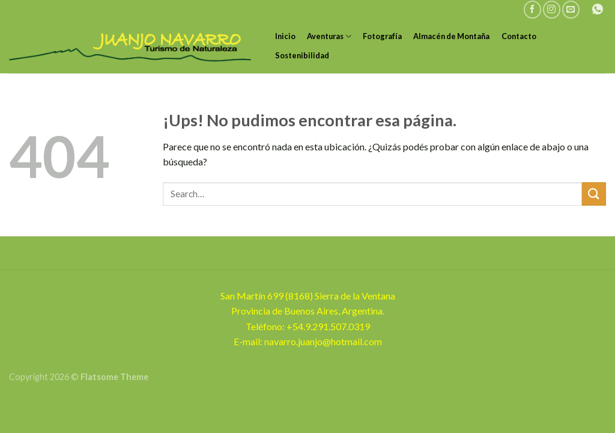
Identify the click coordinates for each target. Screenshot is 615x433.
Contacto (518, 36)
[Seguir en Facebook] (532, 9)
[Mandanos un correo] (571, 9)
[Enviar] (594, 194)
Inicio (285, 36)
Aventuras (329, 36)
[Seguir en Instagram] (551, 9)
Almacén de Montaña (451, 36)
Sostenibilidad (302, 55)
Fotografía (382, 36)
